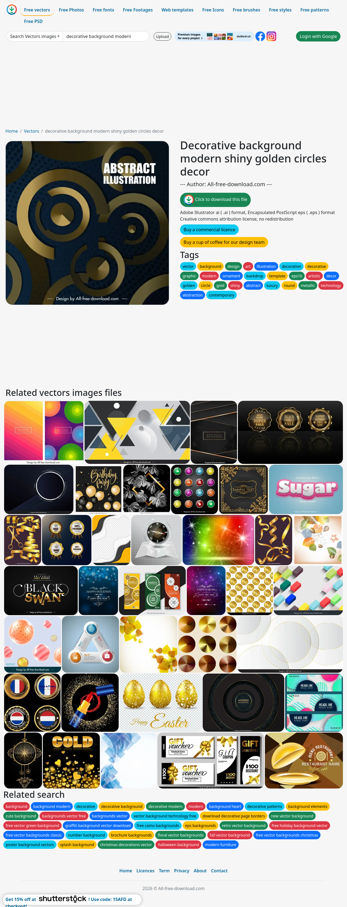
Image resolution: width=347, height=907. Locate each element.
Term (164, 871)
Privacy (181, 871)
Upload (162, 36)
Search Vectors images (33, 36)
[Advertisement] (173, 87)
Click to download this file (215, 200)
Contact (219, 871)
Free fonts (103, 10)
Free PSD (33, 21)
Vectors (31, 131)
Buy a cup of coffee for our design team (224, 242)
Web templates (177, 10)
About (200, 871)
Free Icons (213, 10)
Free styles (280, 10)
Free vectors (37, 10)
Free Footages (138, 10)
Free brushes (246, 10)
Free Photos (71, 10)
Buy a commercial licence (209, 230)
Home (11, 131)
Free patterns (314, 10)
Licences (145, 871)
